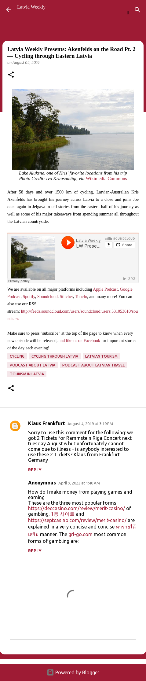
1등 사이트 (63, 514)
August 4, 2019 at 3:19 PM (90, 423)
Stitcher (66, 296)
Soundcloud (47, 296)
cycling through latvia (54, 356)
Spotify (29, 296)
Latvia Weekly (31, 6)
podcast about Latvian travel (93, 365)
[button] (11, 75)
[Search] (137, 9)
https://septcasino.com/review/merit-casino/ (77, 520)
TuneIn (81, 296)
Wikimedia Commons (106, 178)
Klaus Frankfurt (46, 423)
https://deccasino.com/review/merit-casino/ (76, 508)
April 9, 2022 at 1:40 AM (79, 483)
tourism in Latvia (27, 374)
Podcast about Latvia (32, 365)
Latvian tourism (101, 356)
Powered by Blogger (73, 672)
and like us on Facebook (79, 340)
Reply (35, 469)
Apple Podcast (105, 289)
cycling (17, 356)
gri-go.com (80, 534)
